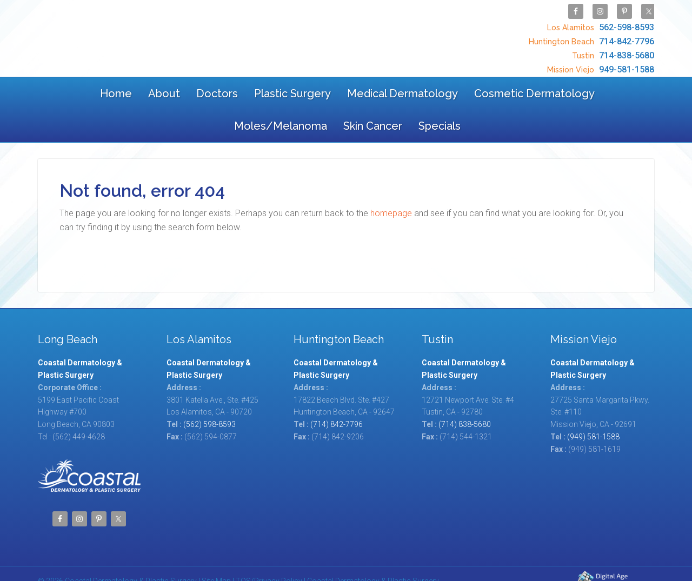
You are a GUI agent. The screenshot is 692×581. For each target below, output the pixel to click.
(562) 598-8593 (209, 395)
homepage (391, 184)
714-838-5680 (611, 47)
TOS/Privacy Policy (269, 552)
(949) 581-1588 (593, 408)
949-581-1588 (599, 59)
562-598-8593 (599, 24)
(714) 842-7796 (336, 395)
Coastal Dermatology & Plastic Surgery (123, 33)
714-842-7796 (590, 36)
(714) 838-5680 (464, 395)
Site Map (216, 552)
